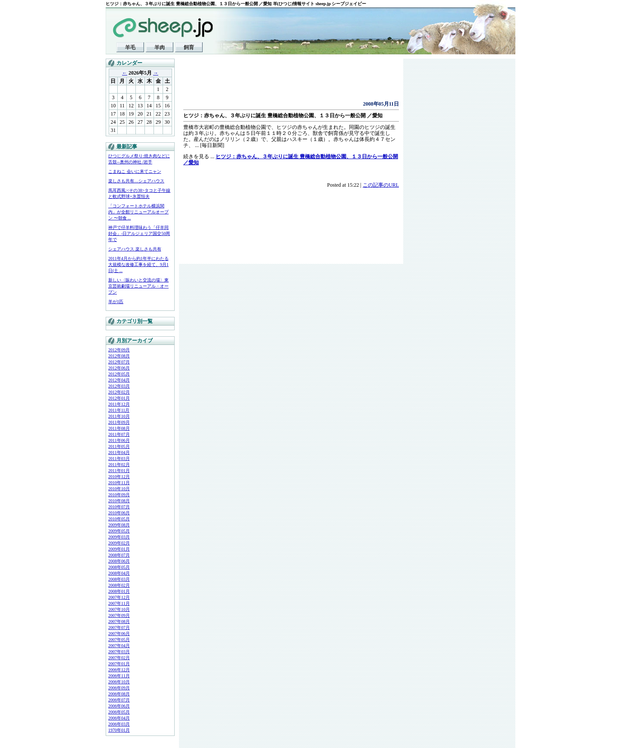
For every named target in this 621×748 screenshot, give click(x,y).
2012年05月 (119, 374)
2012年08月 (119, 356)
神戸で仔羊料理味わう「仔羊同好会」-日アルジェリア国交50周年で (139, 233)
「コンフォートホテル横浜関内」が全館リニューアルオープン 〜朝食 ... (138, 211)
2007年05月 (119, 639)
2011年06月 (119, 440)
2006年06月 (119, 706)
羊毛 (130, 47)
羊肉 (159, 47)
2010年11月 (119, 482)
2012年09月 (119, 349)
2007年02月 (119, 657)
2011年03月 (119, 458)
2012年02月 (119, 392)
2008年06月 (119, 561)
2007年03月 (119, 651)
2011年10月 (119, 416)
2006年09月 (119, 687)
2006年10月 (119, 681)
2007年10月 (119, 609)
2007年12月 (119, 597)
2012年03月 (119, 386)
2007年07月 (119, 627)
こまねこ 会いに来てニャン (134, 171)
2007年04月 (119, 645)
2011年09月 (119, 422)
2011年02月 (119, 464)
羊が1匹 (115, 301)
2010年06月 (119, 512)
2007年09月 (119, 615)
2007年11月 (119, 603)
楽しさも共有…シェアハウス (136, 180)
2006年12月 (119, 669)
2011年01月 (119, 470)
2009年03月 (119, 537)
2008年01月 (119, 591)
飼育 (189, 47)
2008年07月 (119, 555)
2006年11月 (119, 675)
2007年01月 (119, 663)
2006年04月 (119, 718)
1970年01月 (119, 730)
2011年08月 (119, 428)
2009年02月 (119, 543)
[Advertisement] (284, 82)
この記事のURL (381, 185)
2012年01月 (119, 398)
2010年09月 (119, 494)
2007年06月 (119, 633)
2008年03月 (119, 579)
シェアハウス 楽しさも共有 (134, 249)
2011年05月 (119, 446)
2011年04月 (119, 452)
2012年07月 (119, 362)
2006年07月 (119, 700)
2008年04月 (119, 573)
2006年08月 (119, 694)
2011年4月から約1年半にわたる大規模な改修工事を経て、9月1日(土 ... (138, 264)
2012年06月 (119, 368)
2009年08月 (119, 525)
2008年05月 (119, 567)
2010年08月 (119, 500)
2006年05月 (119, 712)
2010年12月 (119, 476)
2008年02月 (119, 585)
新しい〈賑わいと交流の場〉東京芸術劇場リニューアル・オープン (138, 286)
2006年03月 (119, 724)
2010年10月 (119, 488)
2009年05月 (119, 531)
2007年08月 (119, 621)
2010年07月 (119, 506)
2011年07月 (119, 434)
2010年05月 (119, 518)
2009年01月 (119, 549)
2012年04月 (119, 380)
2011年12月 (119, 404)
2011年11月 (118, 410)
